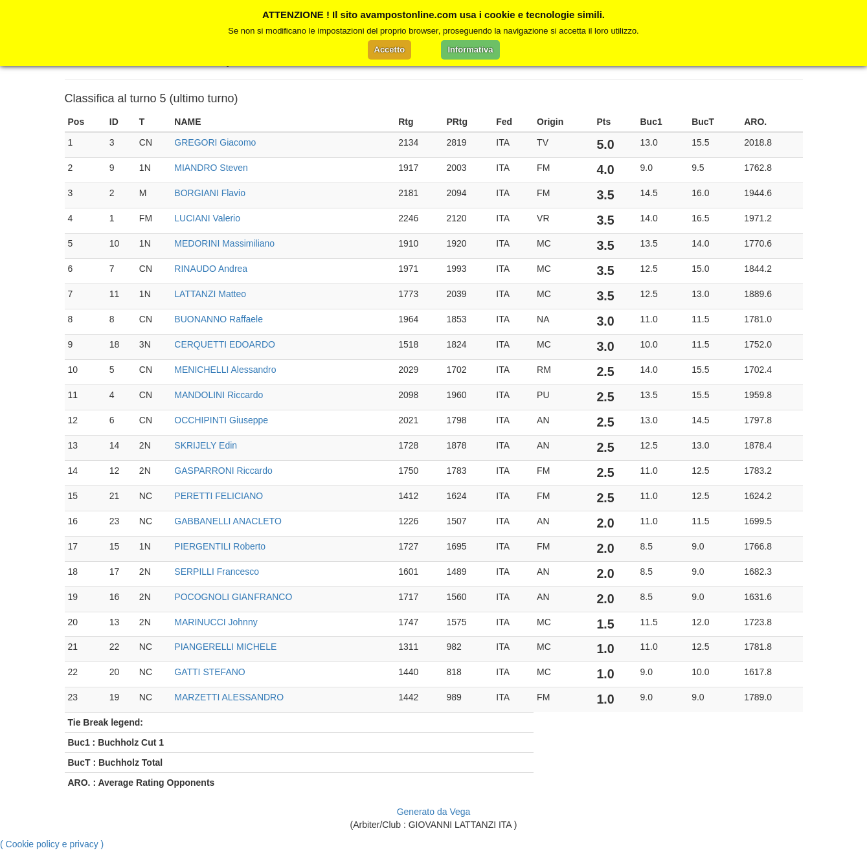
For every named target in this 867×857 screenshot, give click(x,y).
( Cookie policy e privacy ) (52, 844)
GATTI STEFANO (209, 672)
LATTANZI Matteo (210, 294)
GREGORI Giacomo (215, 142)
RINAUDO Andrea (210, 268)
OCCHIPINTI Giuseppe (221, 420)
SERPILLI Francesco (216, 571)
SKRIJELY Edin (205, 445)
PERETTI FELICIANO (218, 496)
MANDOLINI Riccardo (218, 395)
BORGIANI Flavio (209, 193)
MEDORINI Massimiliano (224, 243)
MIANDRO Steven (211, 167)
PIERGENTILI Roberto (219, 546)
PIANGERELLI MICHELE (225, 646)
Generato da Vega (434, 812)
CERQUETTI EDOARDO (224, 344)
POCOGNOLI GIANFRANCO (233, 597)
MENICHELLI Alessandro (225, 369)
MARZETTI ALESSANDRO (229, 697)
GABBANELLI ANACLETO (227, 521)
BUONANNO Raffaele (218, 319)
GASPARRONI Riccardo (223, 470)
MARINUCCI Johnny (215, 622)
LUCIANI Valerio (207, 218)
